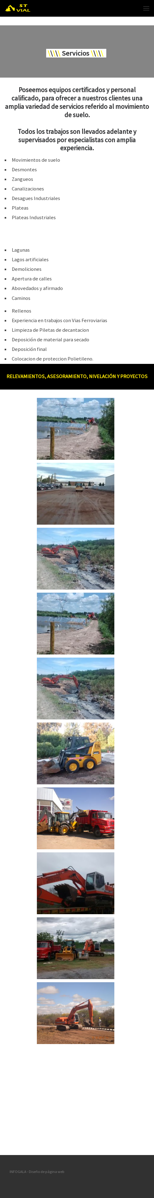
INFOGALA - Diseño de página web (37, 1171)
